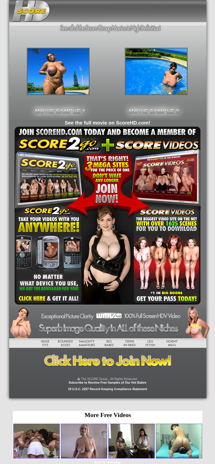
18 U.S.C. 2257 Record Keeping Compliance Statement (107, 389)
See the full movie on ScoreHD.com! (107, 123)
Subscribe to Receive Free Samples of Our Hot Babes (107, 382)
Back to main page (107, 462)
